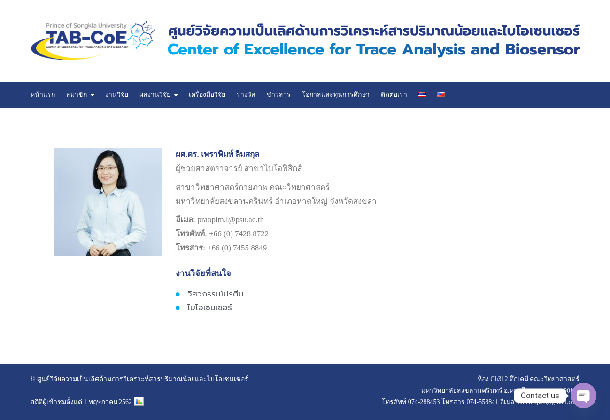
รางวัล (246, 94)
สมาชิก (76, 94)
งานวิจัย (116, 94)
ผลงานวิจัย (154, 94)
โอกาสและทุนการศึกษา (336, 94)
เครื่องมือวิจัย (207, 94)
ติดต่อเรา (394, 94)
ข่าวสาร (279, 94)
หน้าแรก (43, 94)
